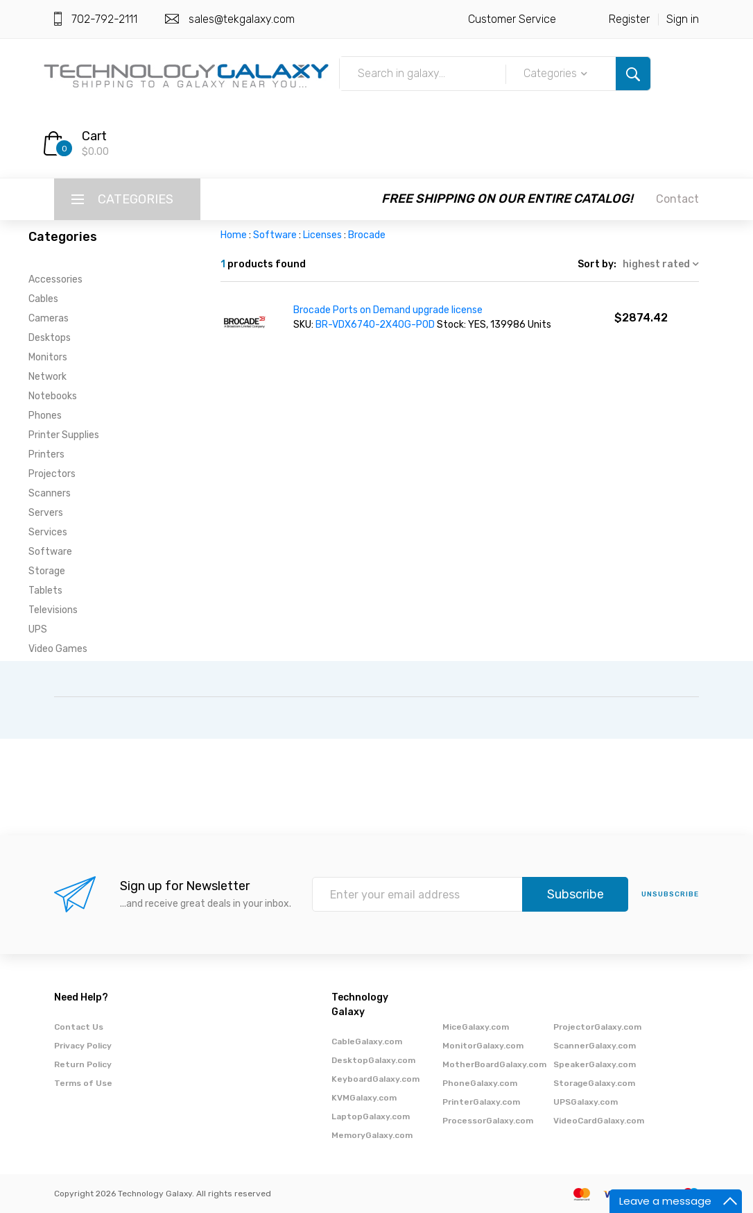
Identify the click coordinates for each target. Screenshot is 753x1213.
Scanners (49, 493)
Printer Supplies (63, 435)
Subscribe (575, 894)
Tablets (45, 590)
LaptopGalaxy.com (370, 1116)
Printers (46, 454)
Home (233, 235)
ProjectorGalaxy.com (597, 1027)
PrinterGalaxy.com (481, 1102)
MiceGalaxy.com (475, 1027)
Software (50, 552)
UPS (37, 629)
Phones (45, 415)
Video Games (57, 649)
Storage (46, 571)
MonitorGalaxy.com (482, 1046)
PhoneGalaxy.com (479, 1083)
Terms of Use (83, 1083)
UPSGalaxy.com (585, 1102)
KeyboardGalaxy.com (375, 1079)
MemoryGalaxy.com (372, 1135)
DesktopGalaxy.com (373, 1060)
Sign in (682, 19)
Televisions (53, 610)
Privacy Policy (83, 1046)
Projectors (52, 474)
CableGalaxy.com (366, 1041)
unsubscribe (670, 894)
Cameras (48, 318)
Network (47, 377)
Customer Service (512, 19)
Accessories (55, 279)
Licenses (322, 235)
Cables (43, 299)
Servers (45, 513)
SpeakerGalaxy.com (594, 1064)
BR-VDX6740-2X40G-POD (375, 325)
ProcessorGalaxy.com (487, 1121)
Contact (677, 199)
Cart (94, 136)
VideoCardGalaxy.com (598, 1121)
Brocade (367, 235)
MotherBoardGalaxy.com (494, 1064)
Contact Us (78, 1027)
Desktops (49, 338)
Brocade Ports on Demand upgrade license (388, 310)
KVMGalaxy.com (364, 1098)
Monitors (47, 357)
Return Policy (83, 1064)
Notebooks (52, 396)
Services (47, 532)
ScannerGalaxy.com (594, 1046)
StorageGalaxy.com (594, 1083)
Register (629, 19)
